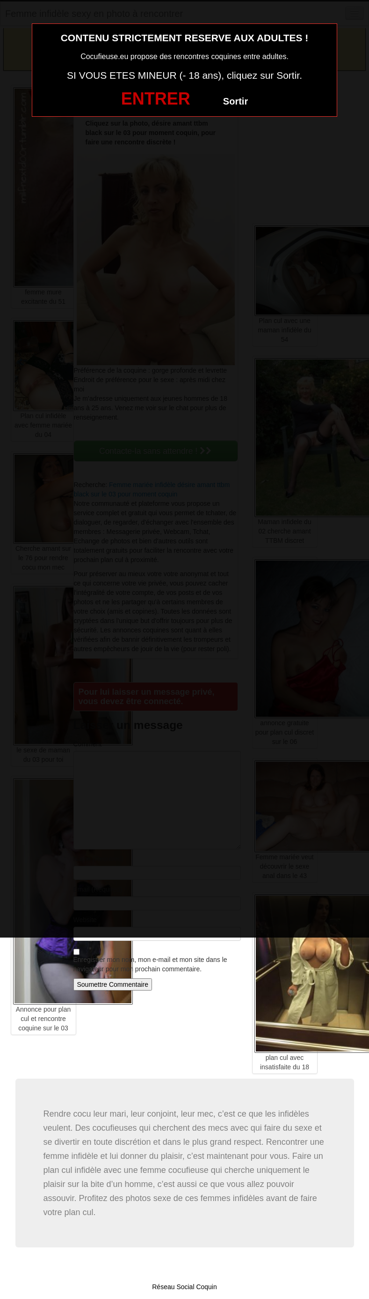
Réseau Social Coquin (184, 1287)
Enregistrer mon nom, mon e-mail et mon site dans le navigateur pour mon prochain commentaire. (150, 964)
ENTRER (155, 98)
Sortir (235, 101)
